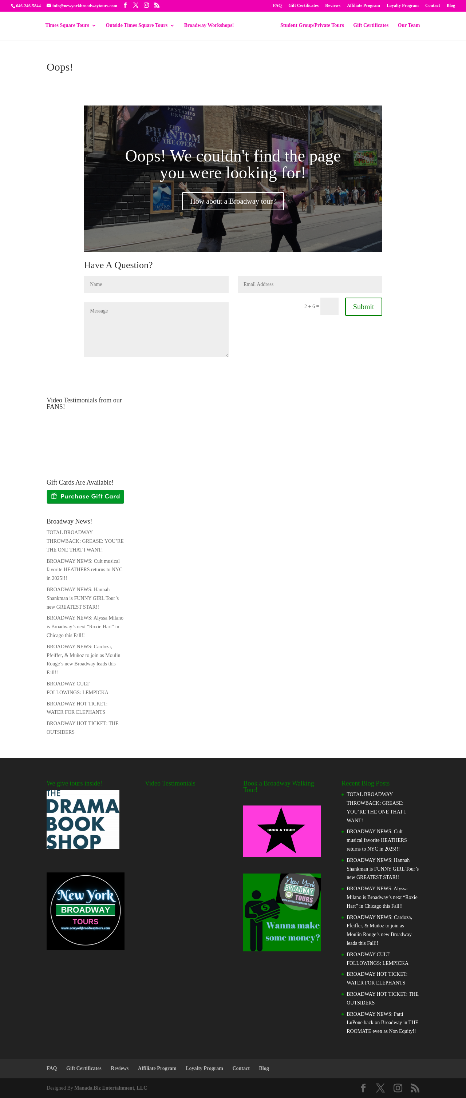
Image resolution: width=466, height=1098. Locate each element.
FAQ (277, 5)
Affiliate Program (363, 5)
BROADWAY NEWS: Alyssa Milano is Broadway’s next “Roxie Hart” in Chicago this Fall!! (85, 626)
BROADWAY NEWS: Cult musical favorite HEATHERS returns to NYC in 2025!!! (84, 569)
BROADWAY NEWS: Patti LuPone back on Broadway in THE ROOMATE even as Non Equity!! (382, 1022)
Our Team (406, 25)
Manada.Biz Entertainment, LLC (110, 1088)
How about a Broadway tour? (233, 201)
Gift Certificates (303, 5)
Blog (451, 5)
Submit (363, 307)
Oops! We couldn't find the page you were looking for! (233, 164)
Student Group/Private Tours (309, 25)
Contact (432, 5)
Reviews (332, 5)
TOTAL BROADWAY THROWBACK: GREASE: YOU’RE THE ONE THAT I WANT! (85, 541)
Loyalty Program (403, 5)
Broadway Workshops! (212, 25)
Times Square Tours (70, 25)
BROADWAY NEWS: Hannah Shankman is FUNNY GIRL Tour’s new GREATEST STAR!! (83, 598)
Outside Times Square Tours (139, 25)
